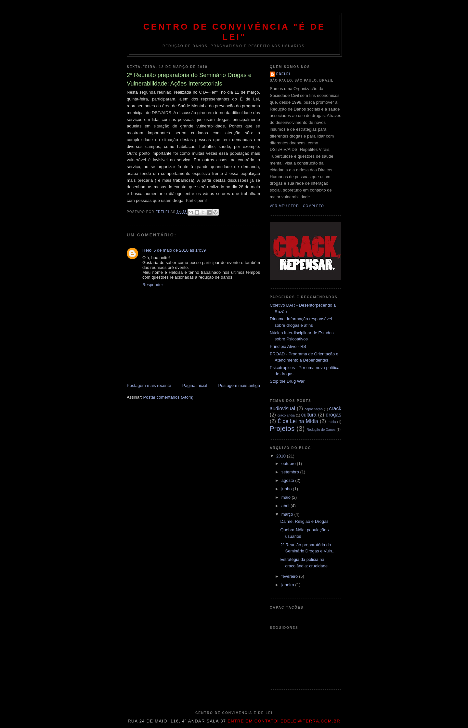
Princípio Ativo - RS (288, 346)
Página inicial (194, 385)
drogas (333, 414)
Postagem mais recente (149, 385)
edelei (283, 74)
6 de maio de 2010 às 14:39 (179, 250)
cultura (309, 414)
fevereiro (290, 576)
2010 (281, 456)
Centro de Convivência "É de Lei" (234, 32)
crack (335, 408)
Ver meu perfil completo (297, 206)
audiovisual (282, 408)
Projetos (282, 428)
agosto (288, 480)
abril (286, 505)
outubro (289, 463)
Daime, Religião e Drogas (304, 521)
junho (287, 488)
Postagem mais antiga (239, 385)
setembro (290, 472)
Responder (152, 284)
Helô (146, 250)
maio (286, 497)
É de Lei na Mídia (298, 421)
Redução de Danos (320, 429)
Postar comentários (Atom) (168, 397)
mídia (332, 422)
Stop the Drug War (287, 381)
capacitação (313, 409)
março (287, 514)
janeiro (288, 584)
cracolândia (286, 415)
